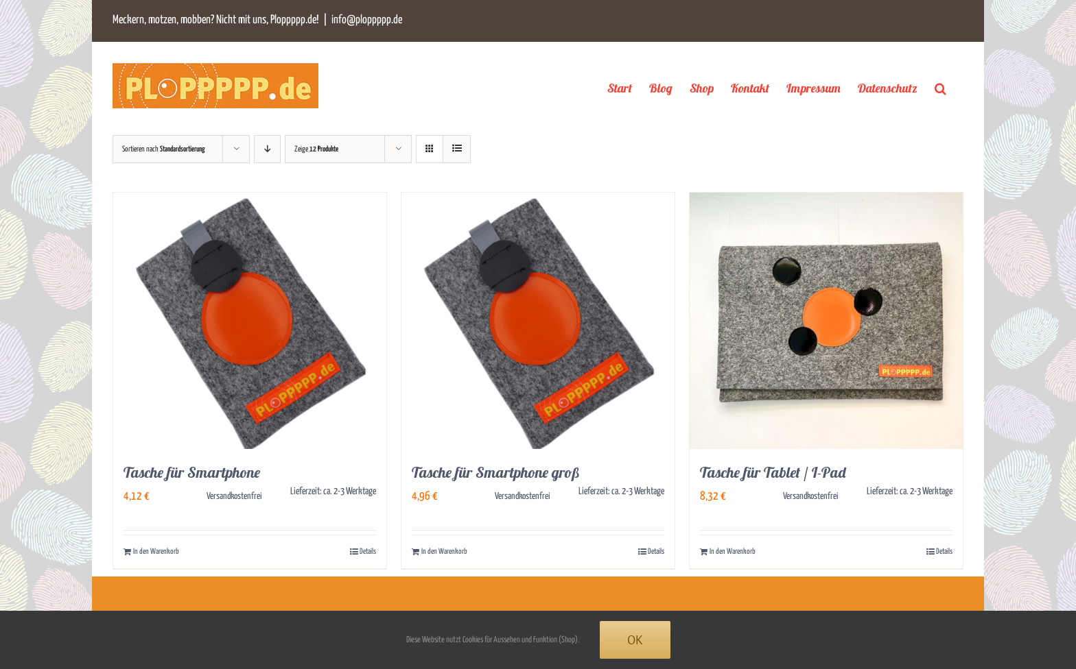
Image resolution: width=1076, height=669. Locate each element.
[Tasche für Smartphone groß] (538, 321)
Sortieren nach (163, 149)
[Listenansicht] (456, 149)
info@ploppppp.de (366, 20)
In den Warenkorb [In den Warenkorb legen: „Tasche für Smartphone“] (156, 551)
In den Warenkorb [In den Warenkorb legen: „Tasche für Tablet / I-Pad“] (733, 551)
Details (368, 551)
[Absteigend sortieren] (267, 149)
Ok (635, 640)
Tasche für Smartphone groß (496, 472)
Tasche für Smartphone (192, 472)
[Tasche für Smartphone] (249, 321)
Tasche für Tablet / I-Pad (772, 472)
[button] (940, 88)
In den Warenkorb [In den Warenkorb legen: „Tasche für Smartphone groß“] (444, 551)
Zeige (316, 149)
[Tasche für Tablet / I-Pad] (826, 321)
